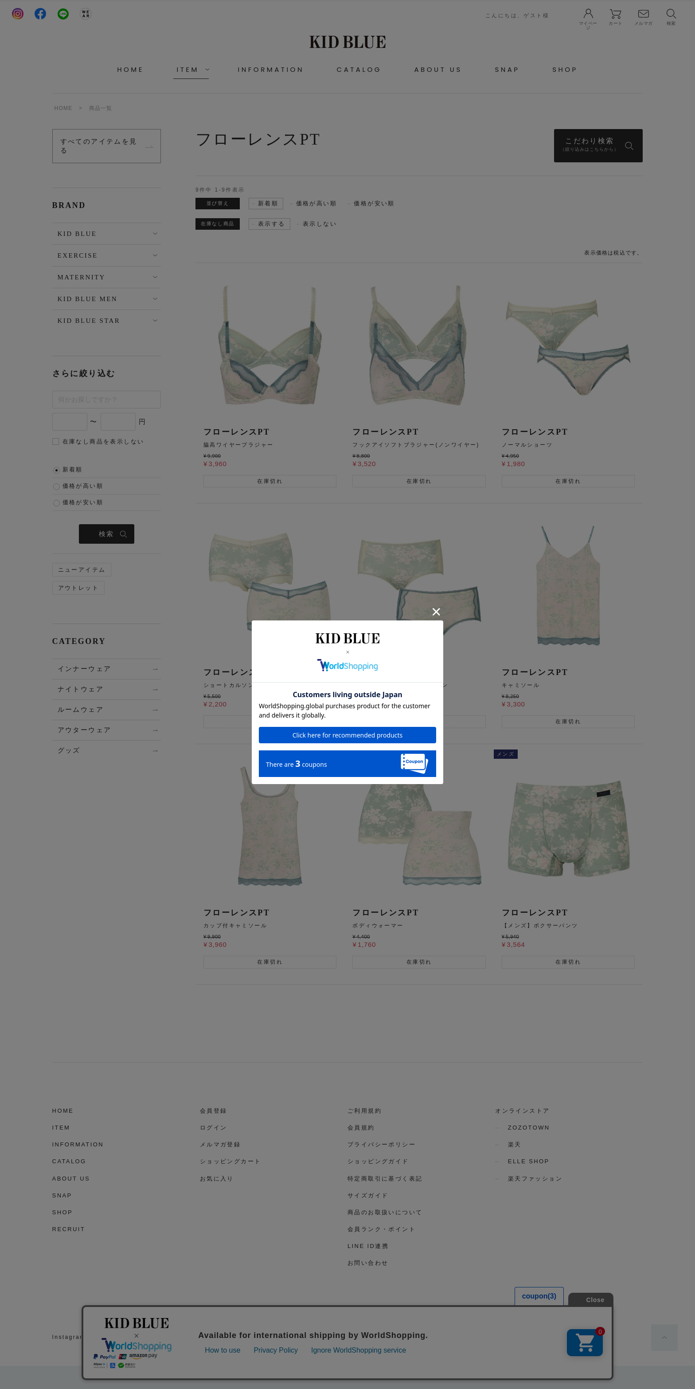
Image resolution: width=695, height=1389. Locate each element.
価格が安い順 (82, 502)
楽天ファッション (535, 1178)
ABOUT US (438, 69)
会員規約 (361, 1127)
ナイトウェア (81, 689)
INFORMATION (271, 69)
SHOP (565, 69)
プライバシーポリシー (382, 1144)
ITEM (61, 1127)
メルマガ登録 (220, 1144)
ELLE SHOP (529, 1161)
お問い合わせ (368, 1263)
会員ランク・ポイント (382, 1229)
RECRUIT (69, 1229)
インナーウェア (85, 668)
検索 (106, 534)
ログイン (213, 1127)
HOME (130, 69)
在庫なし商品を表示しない (103, 441)
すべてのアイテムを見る (98, 146)
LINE (152, 1337)
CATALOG (359, 69)
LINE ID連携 (368, 1246)
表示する (271, 223)
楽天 (515, 1144)
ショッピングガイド (378, 1161)
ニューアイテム (82, 569)
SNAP (507, 69)
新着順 (72, 469)
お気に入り (217, 1178)
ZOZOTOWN (529, 1127)
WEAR (183, 1337)
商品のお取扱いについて (385, 1212)
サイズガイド (368, 1195)
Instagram (69, 1337)
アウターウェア (85, 730)
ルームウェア (81, 709)
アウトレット (78, 588)
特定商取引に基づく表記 (385, 1178)
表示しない (320, 223)
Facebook (114, 1337)
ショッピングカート (231, 1161)
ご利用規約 (365, 1110)
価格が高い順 (82, 486)
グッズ (69, 750)
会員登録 (213, 1110)
